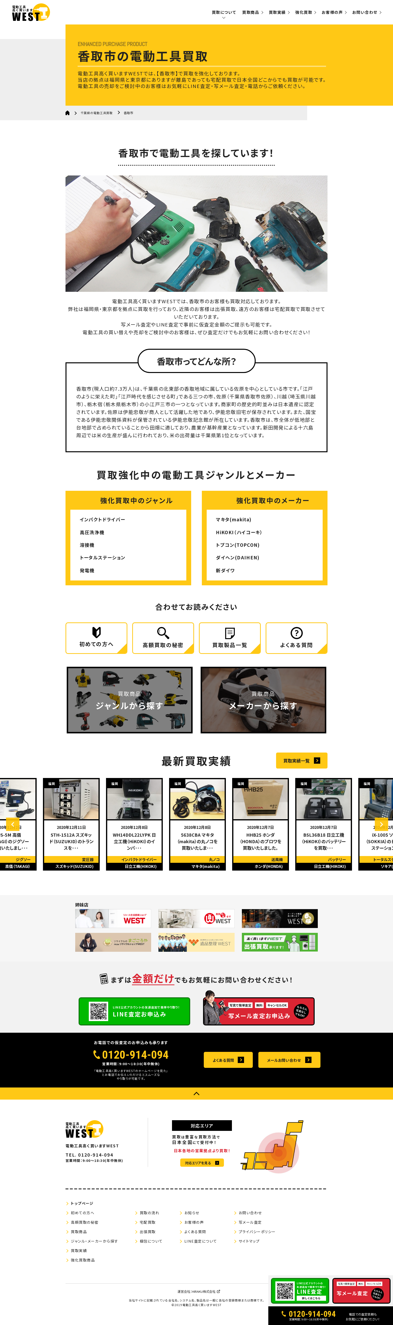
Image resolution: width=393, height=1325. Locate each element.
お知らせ (191, 1218)
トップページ (82, 1209)
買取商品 (250, 12)
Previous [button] (15, 830)
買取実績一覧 (296, 766)
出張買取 (148, 1237)
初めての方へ (82, 1218)
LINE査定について (200, 1246)
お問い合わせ (364, 12)
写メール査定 (250, 1227)
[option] (71, 830)
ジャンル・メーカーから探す (94, 1246)
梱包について (151, 1246)
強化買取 (303, 12)
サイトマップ (249, 1246)
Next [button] (378, 830)
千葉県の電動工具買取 (98, 113)
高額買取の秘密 (85, 1227)
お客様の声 (332, 12)
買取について (224, 12)
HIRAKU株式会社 (203, 1297)
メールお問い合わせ (284, 1066)
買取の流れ (150, 1218)
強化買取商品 (83, 1265)
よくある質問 (223, 1066)
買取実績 (277, 12)
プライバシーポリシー (257, 1237)
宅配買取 (148, 1227)
